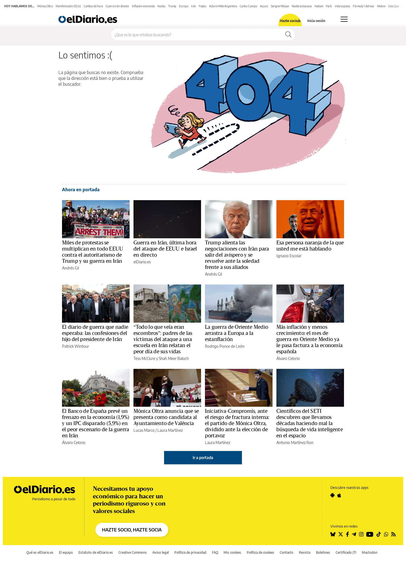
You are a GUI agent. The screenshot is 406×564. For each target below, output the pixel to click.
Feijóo (202, 6)
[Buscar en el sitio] (196, 34)
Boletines (323, 552)
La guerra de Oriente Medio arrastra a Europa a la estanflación (236, 333)
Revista (304, 552)
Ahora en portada (81, 189)
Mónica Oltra (45, 6)
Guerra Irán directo (117, 6)
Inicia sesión (316, 21)
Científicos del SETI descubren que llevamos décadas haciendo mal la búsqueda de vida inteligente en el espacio (309, 423)
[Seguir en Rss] (393, 534)
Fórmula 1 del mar (363, 6)
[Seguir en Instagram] (361, 534)
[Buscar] (288, 34)
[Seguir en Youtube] (369, 534)
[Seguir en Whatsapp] (386, 534)
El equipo (66, 552)
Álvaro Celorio (288, 358)
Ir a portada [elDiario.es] (203, 457)
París (329, 6)
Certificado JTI (346, 552)
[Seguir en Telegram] (354, 534)
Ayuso (264, 6)
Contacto (286, 552)
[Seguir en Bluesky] (332, 534)
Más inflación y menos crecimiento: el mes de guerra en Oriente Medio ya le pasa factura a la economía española (309, 339)
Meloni (381, 6)
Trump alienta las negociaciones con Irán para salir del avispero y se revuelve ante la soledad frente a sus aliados (237, 255)
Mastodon (369, 552)
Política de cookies (260, 552)
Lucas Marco (144, 430)
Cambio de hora (93, 6)
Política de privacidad (190, 552)
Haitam (319, 6)
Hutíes (161, 6)
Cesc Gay (393, 6)
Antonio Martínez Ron (294, 442)
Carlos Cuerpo (248, 6)
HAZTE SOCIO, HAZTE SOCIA (132, 530)
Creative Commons (132, 552)
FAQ (215, 552)
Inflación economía (143, 6)
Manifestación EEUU (68, 6)
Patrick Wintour (75, 346)
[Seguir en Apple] (339, 495)
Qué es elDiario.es (39, 552)
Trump (172, 6)
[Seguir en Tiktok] (378, 534)
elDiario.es (142, 261)
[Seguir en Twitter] (340, 534)
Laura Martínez (170, 430)
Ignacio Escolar (288, 255)
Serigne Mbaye (280, 6)
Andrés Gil (70, 268)
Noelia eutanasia (302, 6)
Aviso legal (160, 552)
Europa (183, 6)
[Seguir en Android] (332, 495)
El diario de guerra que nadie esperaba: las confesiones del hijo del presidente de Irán (95, 333)
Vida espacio (342, 6)
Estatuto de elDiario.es (95, 552)
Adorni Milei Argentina (223, 6)
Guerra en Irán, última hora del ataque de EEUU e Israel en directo (165, 249)
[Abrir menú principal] (344, 19)
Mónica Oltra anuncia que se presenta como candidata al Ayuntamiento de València (166, 417)
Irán (193, 6)
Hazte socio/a (290, 21)
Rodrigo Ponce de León (224, 346)
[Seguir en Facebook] (347, 534)
